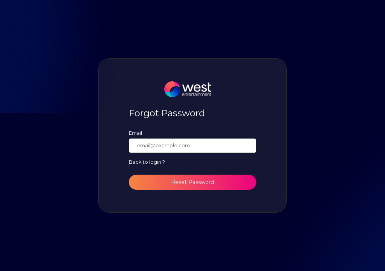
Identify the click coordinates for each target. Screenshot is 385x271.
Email (135, 133)
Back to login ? (147, 162)
